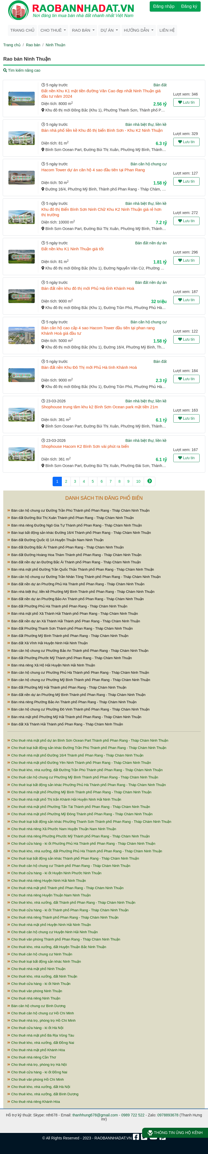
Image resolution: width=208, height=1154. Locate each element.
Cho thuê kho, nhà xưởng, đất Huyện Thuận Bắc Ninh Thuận (56, 947)
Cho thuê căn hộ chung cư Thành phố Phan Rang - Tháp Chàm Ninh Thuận (68, 866)
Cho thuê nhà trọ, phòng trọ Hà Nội (37, 1065)
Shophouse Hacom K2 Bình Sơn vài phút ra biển (85, 446)
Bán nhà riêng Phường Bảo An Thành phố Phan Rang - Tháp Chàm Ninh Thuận (71, 702)
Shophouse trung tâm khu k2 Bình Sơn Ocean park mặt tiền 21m (99, 407)
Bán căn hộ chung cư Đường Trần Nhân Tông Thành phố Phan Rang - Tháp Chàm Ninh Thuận (84, 577)
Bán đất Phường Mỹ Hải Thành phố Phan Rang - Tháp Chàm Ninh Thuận (66, 687)
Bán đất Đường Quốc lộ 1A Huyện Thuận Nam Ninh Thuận (55, 540)
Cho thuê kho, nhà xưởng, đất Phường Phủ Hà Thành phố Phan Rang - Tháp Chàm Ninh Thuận (84, 851)
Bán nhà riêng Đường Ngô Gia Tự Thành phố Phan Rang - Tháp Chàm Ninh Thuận (74, 525)
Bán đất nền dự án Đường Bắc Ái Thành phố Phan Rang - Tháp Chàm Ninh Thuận (74, 562)
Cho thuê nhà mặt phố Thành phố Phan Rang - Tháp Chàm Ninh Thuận (65, 888)
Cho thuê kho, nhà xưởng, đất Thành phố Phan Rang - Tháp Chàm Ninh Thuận (71, 902)
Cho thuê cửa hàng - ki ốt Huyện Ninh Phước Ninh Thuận (54, 873)
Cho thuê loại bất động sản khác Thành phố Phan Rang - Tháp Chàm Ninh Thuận (73, 858)
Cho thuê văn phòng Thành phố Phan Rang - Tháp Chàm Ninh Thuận (63, 939)
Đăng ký (189, 6)
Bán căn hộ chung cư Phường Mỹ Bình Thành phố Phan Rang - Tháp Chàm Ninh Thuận (78, 680)
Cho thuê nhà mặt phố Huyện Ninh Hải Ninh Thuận (49, 925)
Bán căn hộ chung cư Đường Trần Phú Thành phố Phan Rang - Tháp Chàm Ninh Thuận (78, 510)
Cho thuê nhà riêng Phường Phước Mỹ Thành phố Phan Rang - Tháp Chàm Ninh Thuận (78, 836)
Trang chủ (22, 30)
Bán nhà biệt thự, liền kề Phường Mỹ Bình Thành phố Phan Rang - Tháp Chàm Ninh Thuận (81, 592)
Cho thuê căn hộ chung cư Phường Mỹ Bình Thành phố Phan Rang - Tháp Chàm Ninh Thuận (82, 777)
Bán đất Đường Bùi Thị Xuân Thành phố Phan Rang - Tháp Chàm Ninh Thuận (70, 518)
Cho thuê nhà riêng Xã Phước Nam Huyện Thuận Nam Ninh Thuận (61, 829)
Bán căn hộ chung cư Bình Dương (36, 1006)
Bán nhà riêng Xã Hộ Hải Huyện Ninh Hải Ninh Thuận (51, 665)
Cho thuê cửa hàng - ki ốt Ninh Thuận (39, 984)
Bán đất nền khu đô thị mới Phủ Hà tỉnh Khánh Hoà (87, 288)
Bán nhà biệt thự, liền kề (146, 124)
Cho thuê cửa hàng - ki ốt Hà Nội (35, 1028)
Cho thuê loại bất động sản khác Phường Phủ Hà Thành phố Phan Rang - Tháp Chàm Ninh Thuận (86, 785)
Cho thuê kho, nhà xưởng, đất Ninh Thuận (42, 976)
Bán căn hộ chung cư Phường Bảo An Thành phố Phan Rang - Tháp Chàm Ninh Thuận (77, 651)
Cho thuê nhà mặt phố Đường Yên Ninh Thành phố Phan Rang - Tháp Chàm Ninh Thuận (79, 763)
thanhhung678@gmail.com (95, 1115)
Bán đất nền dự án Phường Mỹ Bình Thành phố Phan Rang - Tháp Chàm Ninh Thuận (76, 695)
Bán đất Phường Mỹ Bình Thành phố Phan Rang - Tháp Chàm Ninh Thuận (68, 636)
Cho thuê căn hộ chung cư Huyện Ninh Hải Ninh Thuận (52, 932)
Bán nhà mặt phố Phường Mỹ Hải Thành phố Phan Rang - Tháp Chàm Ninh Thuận (74, 717)
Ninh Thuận (55, 45)
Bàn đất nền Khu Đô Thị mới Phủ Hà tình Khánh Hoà (89, 367)
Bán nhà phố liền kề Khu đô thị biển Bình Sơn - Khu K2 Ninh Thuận (102, 130)
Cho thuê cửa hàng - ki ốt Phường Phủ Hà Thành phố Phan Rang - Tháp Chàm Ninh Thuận (81, 843)
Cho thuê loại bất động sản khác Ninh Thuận (44, 961)
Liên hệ (167, 30)
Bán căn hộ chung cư (149, 164)
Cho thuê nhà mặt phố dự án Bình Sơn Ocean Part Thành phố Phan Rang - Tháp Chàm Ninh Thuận (87, 740)
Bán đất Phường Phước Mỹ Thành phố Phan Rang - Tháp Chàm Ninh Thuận (69, 658)
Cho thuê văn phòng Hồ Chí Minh (35, 1079)
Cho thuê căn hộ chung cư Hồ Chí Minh (40, 1013)
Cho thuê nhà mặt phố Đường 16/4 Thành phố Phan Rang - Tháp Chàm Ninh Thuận (75, 755)
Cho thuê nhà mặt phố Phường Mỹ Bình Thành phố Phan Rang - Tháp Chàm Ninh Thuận (79, 792)
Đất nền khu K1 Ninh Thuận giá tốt (72, 248)
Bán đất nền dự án (151, 243)
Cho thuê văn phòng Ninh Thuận (34, 991)
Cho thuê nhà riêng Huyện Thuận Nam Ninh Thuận (49, 895)
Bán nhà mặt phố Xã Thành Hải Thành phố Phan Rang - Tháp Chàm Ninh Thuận (72, 613)
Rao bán (33, 45)
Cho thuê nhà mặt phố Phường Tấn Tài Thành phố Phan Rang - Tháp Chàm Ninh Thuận (78, 807)
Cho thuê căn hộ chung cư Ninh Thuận (39, 954)
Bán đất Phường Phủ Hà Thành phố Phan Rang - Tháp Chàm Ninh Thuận (67, 606)
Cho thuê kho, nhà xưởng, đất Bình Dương (42, 1094)
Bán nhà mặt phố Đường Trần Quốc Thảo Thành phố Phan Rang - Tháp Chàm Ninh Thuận (80, 569)
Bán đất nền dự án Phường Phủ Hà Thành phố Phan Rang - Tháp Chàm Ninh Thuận (75, 584)
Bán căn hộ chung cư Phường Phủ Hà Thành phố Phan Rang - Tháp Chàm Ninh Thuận (78, 672)
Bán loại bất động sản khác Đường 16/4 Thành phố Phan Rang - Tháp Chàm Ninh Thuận (79, 533)
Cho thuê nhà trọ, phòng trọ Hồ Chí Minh (41, 1020)
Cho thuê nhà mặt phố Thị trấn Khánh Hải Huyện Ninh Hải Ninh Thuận (64, 799)
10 (138, 481)
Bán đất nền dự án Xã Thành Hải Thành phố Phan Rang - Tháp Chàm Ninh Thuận (73, 621)
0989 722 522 (133, 1115)
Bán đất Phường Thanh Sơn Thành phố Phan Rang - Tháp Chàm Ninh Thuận (70, 628)
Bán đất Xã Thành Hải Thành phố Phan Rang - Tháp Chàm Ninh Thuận (65, 724)
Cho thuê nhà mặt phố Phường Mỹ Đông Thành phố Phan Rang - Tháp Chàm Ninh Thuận (79, 814)
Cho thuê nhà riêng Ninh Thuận (33, 998)
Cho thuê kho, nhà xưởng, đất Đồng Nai (40, 1043)
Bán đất (160, 85)
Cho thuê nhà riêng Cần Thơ (31, 1057)
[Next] (149, 481)
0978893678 (167, 1115)
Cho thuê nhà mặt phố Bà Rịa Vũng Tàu (40, 1035)
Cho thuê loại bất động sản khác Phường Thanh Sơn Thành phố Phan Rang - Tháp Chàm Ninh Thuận (89, 822)
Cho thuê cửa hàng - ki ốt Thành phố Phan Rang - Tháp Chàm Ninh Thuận (68, 910)
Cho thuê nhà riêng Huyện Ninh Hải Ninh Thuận (46, 881)
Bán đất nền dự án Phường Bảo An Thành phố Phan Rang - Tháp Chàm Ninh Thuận (75, 599)
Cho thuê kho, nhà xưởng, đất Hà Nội (38, 1087)
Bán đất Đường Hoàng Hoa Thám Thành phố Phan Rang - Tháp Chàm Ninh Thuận (74, 555)
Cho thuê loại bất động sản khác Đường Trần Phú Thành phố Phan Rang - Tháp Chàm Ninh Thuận (86, 748)
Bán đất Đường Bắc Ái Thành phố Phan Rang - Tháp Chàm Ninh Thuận (65, 547)
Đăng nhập (163, 6)
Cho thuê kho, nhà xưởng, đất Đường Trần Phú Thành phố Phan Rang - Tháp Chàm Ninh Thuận (85, 770)
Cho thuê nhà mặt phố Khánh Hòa (36, 1050)
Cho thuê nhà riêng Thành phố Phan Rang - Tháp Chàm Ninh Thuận (63, 917)
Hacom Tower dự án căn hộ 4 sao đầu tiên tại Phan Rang (93, 169)
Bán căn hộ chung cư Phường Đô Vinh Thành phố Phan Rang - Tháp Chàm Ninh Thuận (78, 709)
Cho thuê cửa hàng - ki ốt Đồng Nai (37, 1072)
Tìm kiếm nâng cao (21, 70)
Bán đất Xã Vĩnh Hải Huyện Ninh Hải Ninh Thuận (47, 643)
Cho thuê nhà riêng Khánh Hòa (33, 1102)
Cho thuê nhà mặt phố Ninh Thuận (36, 969)
